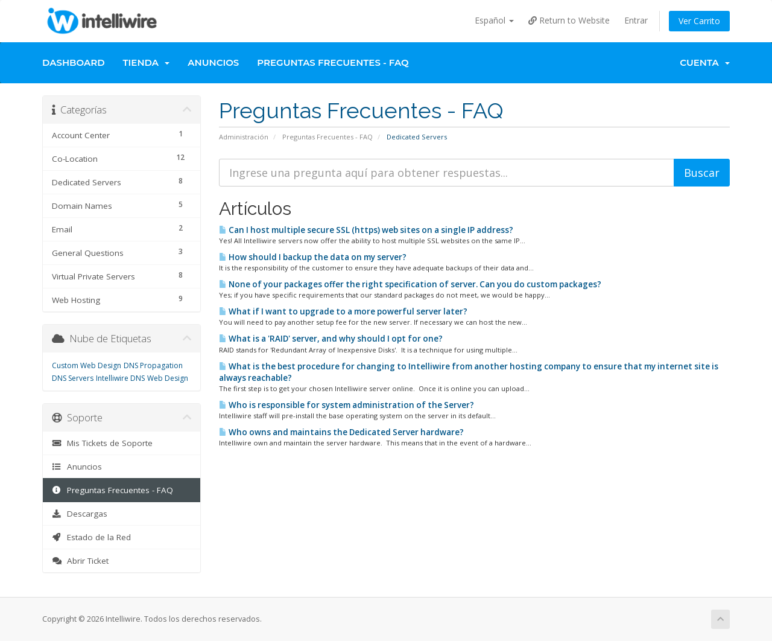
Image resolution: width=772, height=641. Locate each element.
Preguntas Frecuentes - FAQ (332, 62)
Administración (243, 136)
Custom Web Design (86, 365)
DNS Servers (72, 378)
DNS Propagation (153, 365)
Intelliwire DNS (120, 378)
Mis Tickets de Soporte (102, 443)
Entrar (636, 20)
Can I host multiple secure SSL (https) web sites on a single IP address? (366, 230)
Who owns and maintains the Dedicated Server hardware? (341, 432)
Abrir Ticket (80, 560)
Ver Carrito (699, 21)
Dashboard (73, 62)
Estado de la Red (91, 537)
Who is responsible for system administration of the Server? (346, 405)
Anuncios (213, 62)
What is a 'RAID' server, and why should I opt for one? (331, 338)
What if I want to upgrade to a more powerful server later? (343, 311)
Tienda (146, 62)
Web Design (167, 378)
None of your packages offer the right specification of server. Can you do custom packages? (410, 284)
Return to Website (569, 20)
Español (494, 20)
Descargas (79, 513)
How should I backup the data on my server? (313, 257)
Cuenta (705, 62)
